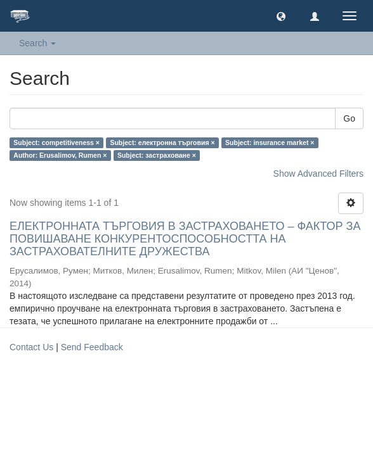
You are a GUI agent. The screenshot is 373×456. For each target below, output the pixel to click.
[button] (281, 16)
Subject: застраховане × (156, 155)
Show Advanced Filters (318, 173)
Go (349, 118)
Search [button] (37, 43)
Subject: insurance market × (269, 142)
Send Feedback (92, 347)
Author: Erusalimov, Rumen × (60, 155)
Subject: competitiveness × (56, 142)
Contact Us (31, 347)
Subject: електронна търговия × (162, 142)
